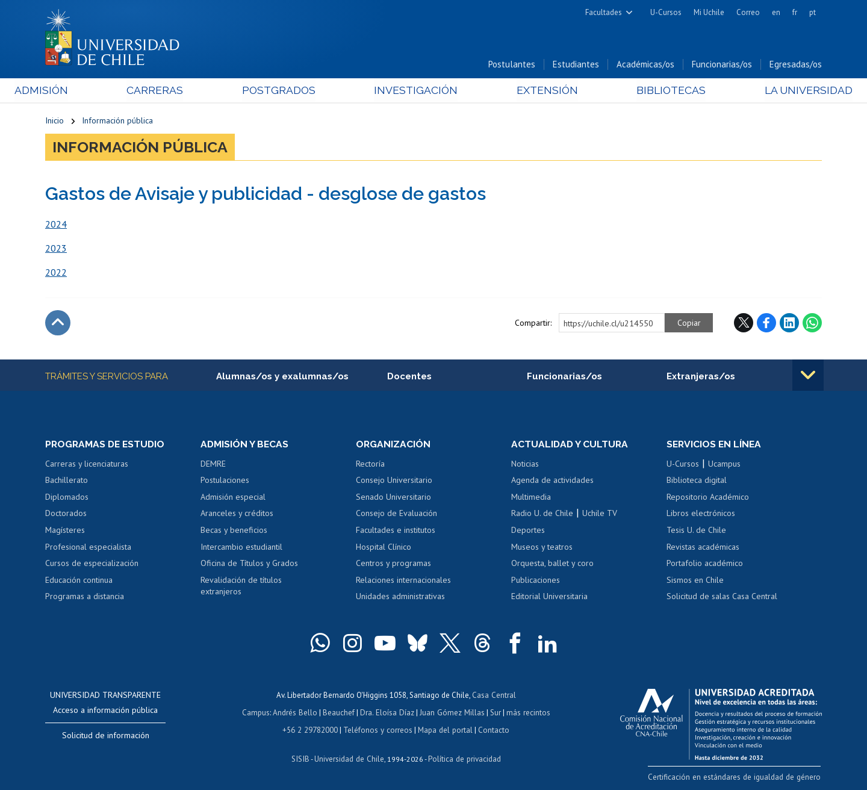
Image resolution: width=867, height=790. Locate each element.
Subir (57, 323)
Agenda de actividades (552, 481)
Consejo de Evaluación (396, 514)
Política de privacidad (463, 757)
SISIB (301, 757)
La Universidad (777, 91)
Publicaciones (535, 581)
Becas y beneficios (233, 531)
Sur (494, 713)
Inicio (54, 121)
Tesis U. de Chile (696, 531)
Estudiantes (576, 65)
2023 (56, 249)
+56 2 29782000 (311, 729)
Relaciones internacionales (403, 581)
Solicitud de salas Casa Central (722, 597)
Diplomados (67, 498)
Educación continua (79, 581)
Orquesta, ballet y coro (552, 564)
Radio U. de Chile (542, 514)
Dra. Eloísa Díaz (387, 713)
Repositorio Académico (708, 498)
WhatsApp (812, 323)
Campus (258, 713)
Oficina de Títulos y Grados (249, 564)
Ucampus (724, 464)
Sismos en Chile (695, 581)
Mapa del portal (444, 729)
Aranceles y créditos (236, 514)
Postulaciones (224, 481)
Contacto (492, 729)
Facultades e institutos (395, 531)
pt (812, 12)
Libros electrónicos (701, 514)
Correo (748, 12)
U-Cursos (666, 12)
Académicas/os (645, 65)
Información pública (117, 121)
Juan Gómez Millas (451, 713)
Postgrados (288, 91)
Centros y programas (393, 564)
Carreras (175, 91)
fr (794, 12)
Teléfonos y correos (378, 729)
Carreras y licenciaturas (86, 464)
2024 (56, 225)
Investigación (415, 91)
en (776, 12)
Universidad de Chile (349, 757)
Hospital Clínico (383, 547)
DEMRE (213, 464)
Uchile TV (599, 514)
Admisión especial (233, 498)
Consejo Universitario (394, 481)
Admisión (72, 91)
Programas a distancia (84, 597)
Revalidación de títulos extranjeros (241, 587)
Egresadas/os (795, 65)
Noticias (525, 464)
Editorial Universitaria (549, 597)
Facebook (766, 323)
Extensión (536, 91)
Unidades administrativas (400, 597)
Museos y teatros (542, 547)
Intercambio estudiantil (241, 547)
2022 (56, 273)
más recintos (526, 713)
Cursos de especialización (91, 564)
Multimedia (531, 498)
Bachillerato (66, 481)
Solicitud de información (105, 736)
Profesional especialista (88, 547)
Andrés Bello (297, 713)
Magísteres (65, 531)
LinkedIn (789, 323)
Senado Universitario (393, 498)
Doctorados (66, 514)
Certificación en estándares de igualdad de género (737, 778)
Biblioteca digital (697, 481)
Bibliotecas (649, 91)
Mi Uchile (709, 12)
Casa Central (493, 696)
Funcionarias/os (722, 65)
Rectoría (370, 464)
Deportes (528, 531)
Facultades (603, 12)
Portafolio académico (705, 564)
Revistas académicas (703, 547)
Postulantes (511, 65)
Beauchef (340, 713)
